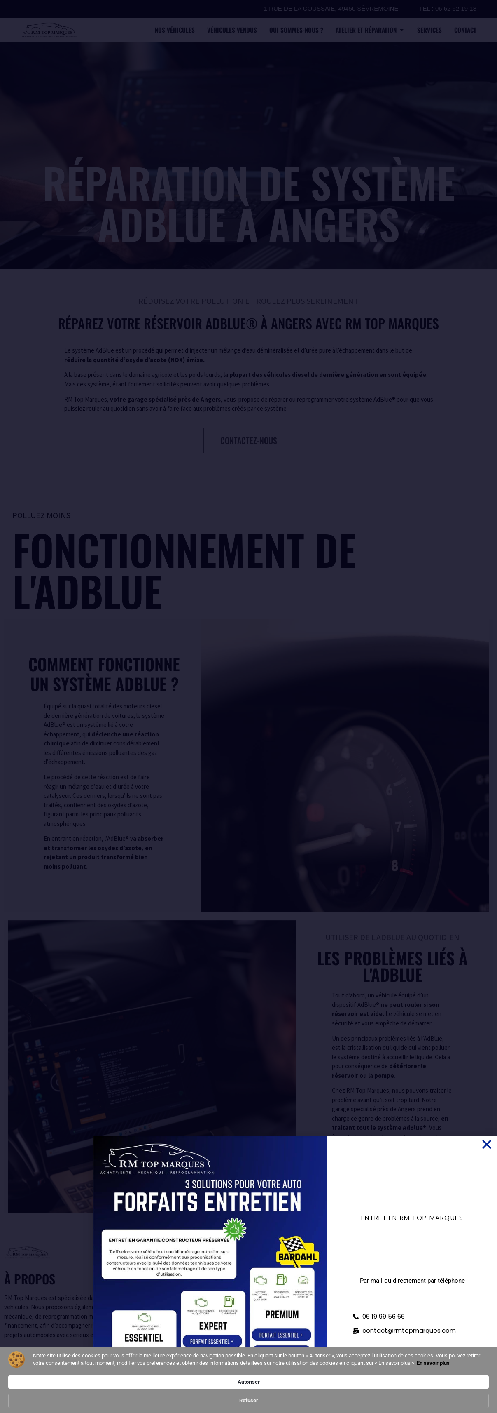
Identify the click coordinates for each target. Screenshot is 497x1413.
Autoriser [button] (370, 1389)
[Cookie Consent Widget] (248, 1389)
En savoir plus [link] (175, 1400)
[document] (248, 706)
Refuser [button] (415, 1389)
